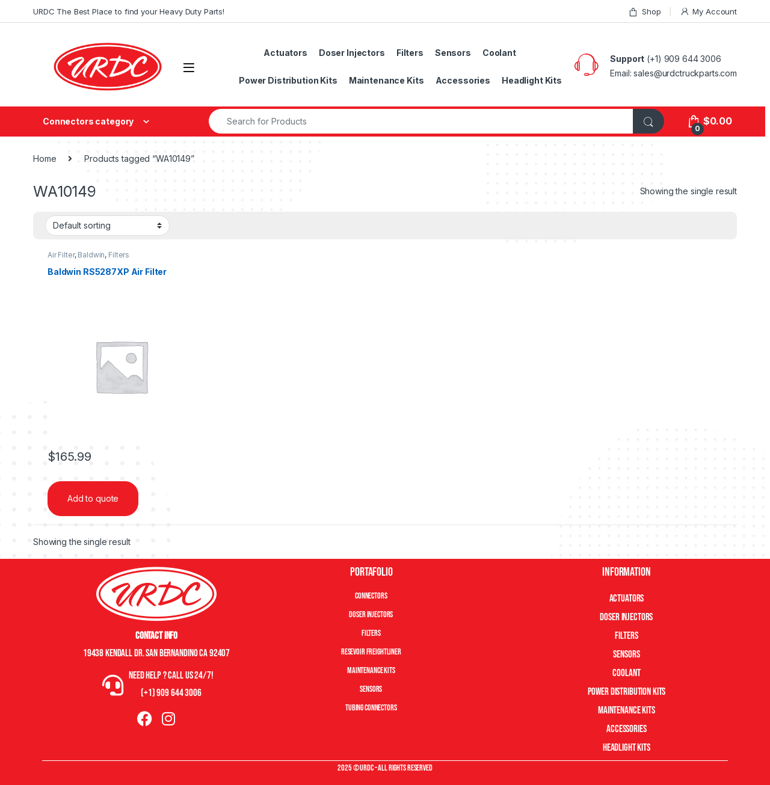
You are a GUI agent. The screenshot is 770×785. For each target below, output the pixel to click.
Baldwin (91, 254)
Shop (644, 12)
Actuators (285, 53)
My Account (708, 12)
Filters (410, 53)
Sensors (453, 53)
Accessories (463, 80)
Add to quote (93, 498)
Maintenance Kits (386, 80)
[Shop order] (107, 225)
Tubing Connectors (371, 708)
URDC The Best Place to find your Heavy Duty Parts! (128, 11)
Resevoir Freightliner (371, 652)
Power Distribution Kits (288, 80)
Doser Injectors (352, 53)
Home (44, 158)
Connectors (371, 596)
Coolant (499, 53)
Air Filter (61, 254)
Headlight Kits (532, 80)
